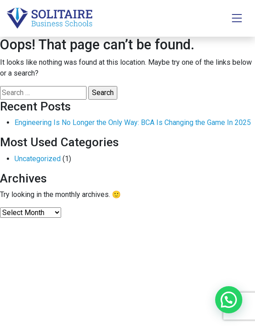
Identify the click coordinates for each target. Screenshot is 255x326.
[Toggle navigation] (237, 18)
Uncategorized (37, 158)
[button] (228, 299)
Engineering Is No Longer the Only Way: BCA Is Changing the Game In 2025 (132, 122)
